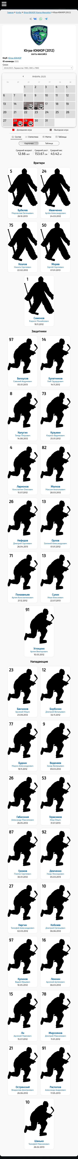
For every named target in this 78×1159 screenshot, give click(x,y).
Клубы (18, 12)
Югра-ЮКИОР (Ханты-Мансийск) (37, 12)
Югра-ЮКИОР (14, 58)
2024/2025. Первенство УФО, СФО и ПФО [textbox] (21, 68)
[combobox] (38, 68)
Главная (10, 12)
